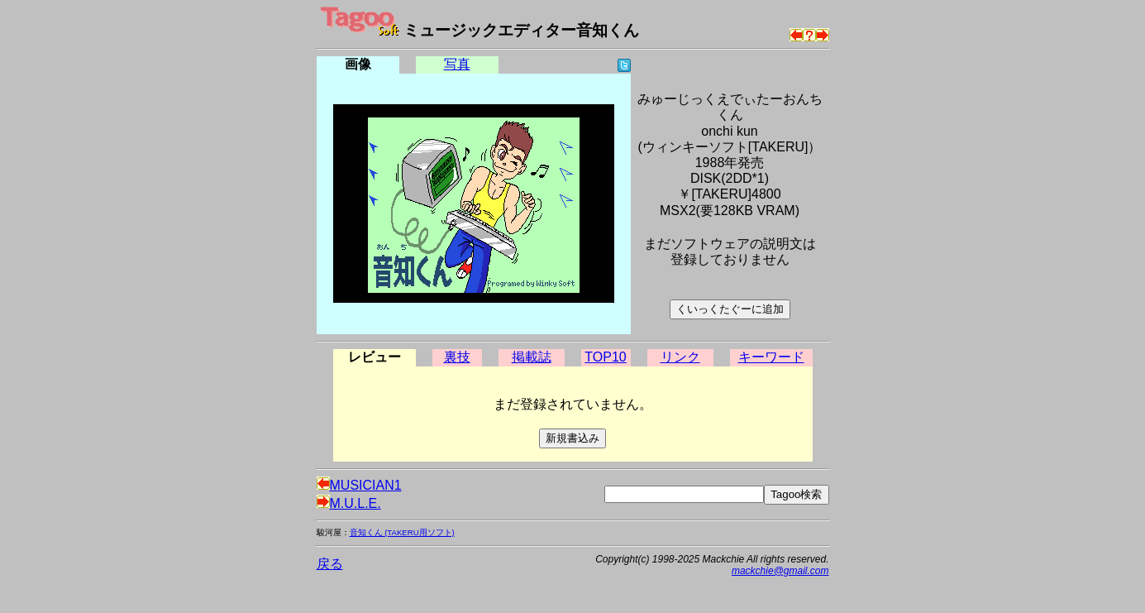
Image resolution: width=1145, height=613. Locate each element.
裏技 (457, 357)
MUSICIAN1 (359, 485)
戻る (330, 564)
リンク (680, 357)
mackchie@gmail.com (780, 571)
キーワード (771, 357)
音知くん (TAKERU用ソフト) (402, 532)
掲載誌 (531, 357)
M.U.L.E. (349, 503)
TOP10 (605, 357)
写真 (457, 64)
